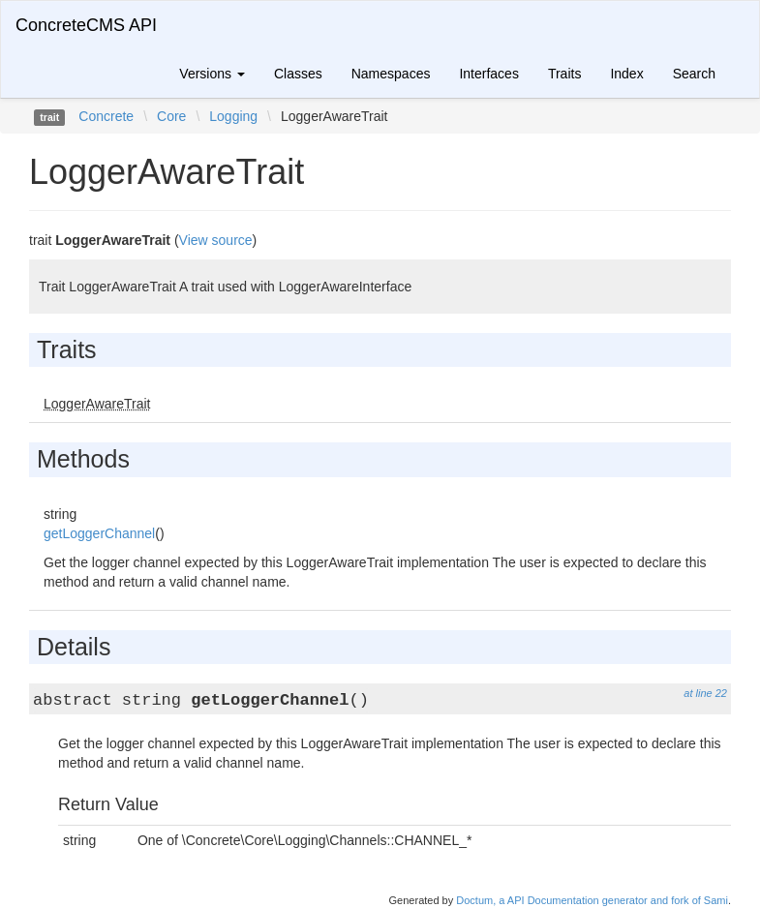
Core (171, 116)
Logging (233, 116)
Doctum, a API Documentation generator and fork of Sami (592, 900)
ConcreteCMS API (86, 25)
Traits (564, 73)
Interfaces (488, 73)
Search (694, 73)
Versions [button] (212, 73)
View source (216, 240)
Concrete (106, 116)
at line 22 (705, 693)
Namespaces (391, 73)
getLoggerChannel (99, 533)
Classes (298, 73)
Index (626, 73)
